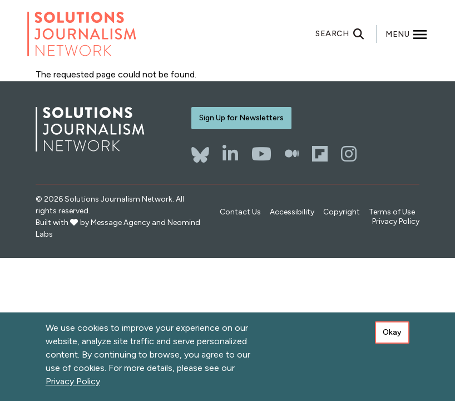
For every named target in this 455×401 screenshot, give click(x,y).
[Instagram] (349, 153)
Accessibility (292, 212)
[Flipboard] (320, 153)
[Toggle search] (346, 34)
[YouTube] (261, 153)
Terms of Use (392, 212)
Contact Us (240, 212)
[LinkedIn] (230, 153)
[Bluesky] (200, 149)
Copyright (341, 212)
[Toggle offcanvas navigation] (406, 34)
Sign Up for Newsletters (241, 118)
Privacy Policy (395, 221)
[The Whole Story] (292, 153)
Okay (392, 334)
